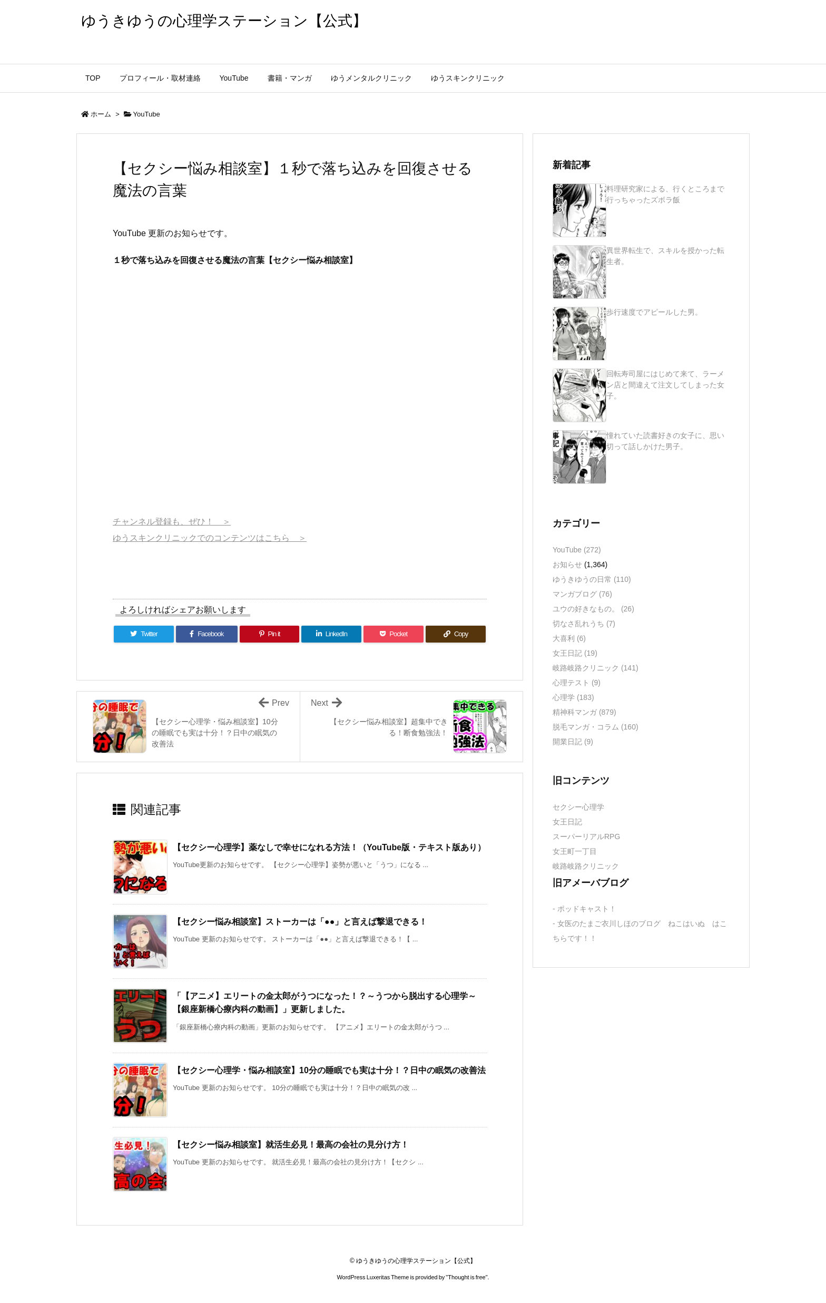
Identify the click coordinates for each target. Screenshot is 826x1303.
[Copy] (456, 634)
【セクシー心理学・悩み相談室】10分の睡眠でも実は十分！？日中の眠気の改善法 (329, 1070)
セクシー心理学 (578, 807)
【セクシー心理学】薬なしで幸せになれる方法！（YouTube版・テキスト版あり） (329, 847)
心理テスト (577, 682)
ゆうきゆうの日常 (592, 579)
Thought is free (466, 1277)
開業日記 (573, 741)
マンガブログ (582, 594)
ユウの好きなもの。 (593, 609)
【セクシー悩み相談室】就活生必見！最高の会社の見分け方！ (291, 1144)
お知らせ (567, 564)
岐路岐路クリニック (595, 668)
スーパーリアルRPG (586, 836)
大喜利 (569, 638)
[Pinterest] (270, 634)
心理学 (573, 697)
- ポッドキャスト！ (584, 909)
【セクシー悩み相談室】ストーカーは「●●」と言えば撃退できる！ (300, 921)
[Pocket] (393, 634)
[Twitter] (144, 634)
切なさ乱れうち (584, 623)
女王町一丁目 (575, 851)
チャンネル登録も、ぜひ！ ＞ (172, 521)
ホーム (101, 114)
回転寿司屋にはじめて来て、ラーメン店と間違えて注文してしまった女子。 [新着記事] (665, 384)
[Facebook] (207, 634)
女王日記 (575, 653)
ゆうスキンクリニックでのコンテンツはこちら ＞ (210, 537)
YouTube (146, 114)
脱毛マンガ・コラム (595, 727)
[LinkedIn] (331, 634)
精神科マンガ (584, 712)
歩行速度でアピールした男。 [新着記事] (654, 312)
